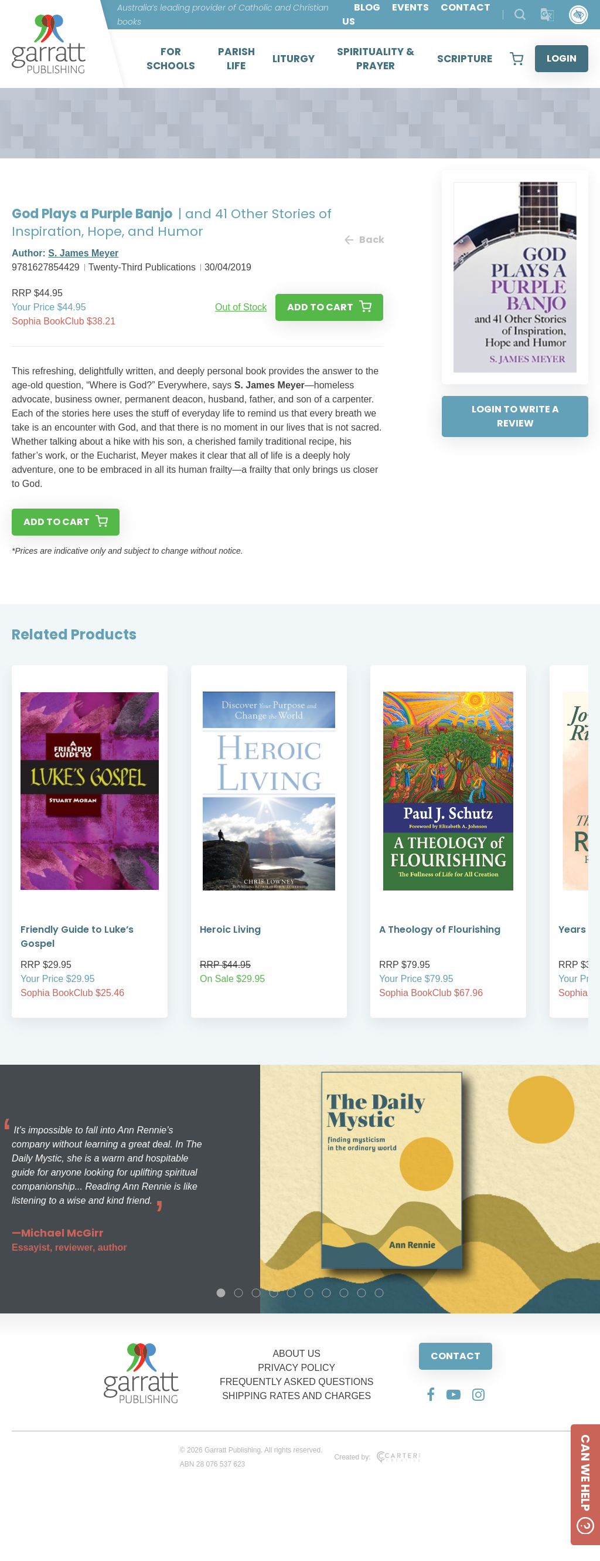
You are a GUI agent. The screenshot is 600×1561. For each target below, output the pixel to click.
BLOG (367, 7)
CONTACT (455, 1356)
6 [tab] (309, 1293)
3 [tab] (256, 1293)
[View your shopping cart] (516, 58)
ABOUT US (296, 1354)
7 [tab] (326, 1293)
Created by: (377, 1457)
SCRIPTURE (464, 59)
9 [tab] (361, 1293)
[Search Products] (520, 14)
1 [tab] (221, 1293)
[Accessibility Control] (578, 15)
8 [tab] (344, 1293)
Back (364, 239)
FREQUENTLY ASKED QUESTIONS (297, 1382)
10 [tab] (379, 1293)
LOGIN (562, 58)
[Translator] (547, 15)
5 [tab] (291, 1293)
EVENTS (410, 7)
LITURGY (293, 59)
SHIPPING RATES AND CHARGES (296, 1396)
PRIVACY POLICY (296, 1368)
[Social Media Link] (431, 1394)
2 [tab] (238, 1293)
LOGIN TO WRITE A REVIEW (515, 416)
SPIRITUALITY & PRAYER (375, 59)
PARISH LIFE (236, 59)
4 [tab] (273, 1293)
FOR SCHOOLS (170, 59)
